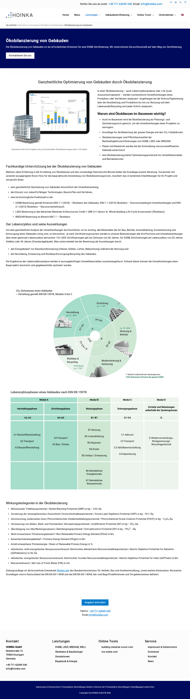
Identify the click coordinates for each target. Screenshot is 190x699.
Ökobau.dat (63, 570)
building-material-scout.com (117, 647)
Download (153, 651)
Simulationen (62, 656)
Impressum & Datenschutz (162, 647)
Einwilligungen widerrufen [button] (142, 687)
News (151, 661)
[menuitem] (182, 14)
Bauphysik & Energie (66, 661)
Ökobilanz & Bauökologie (69, 651)
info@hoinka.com (151, 3)
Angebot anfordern (95, 602)
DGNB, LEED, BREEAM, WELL (70, 647)
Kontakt (152, 656)
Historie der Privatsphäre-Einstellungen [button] (112, 687)
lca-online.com (110, 651)
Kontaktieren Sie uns (20, 55)
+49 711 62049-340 (120, 3)
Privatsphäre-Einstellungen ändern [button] (77, 687)
